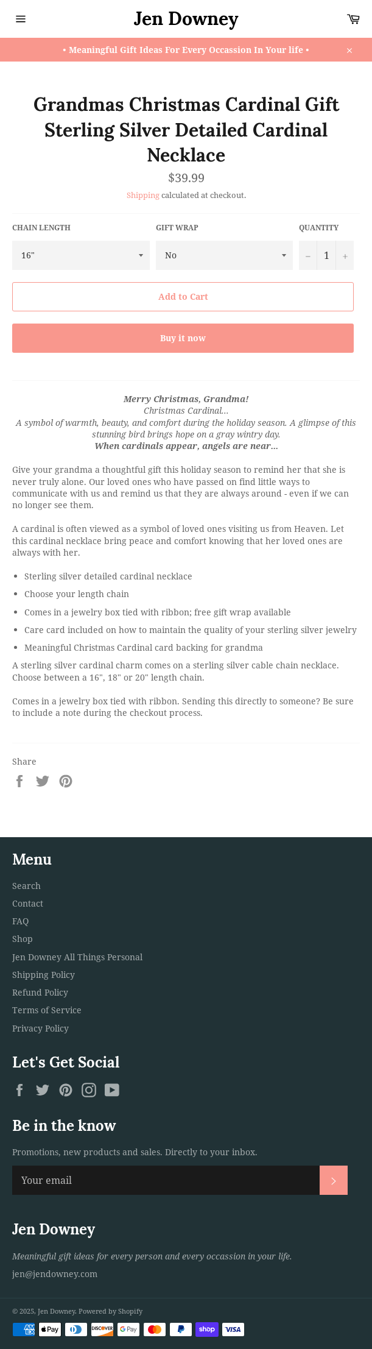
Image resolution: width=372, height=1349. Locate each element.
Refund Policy (40, 992)
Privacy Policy (40, 1028)
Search (26, 885)
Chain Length (41, 228)
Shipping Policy (43, 974)
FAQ (20, 921)
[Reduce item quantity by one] (308, 255)
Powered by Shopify (110, 1310)
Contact (27, 903)
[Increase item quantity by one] (344, 255)
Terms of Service (47, 1010)
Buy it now (183, 338)
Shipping (143, 194)
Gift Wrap (177, 228)
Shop (22, 938)
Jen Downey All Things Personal (77, 957)
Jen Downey (186, 18)
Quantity (319, 228)
